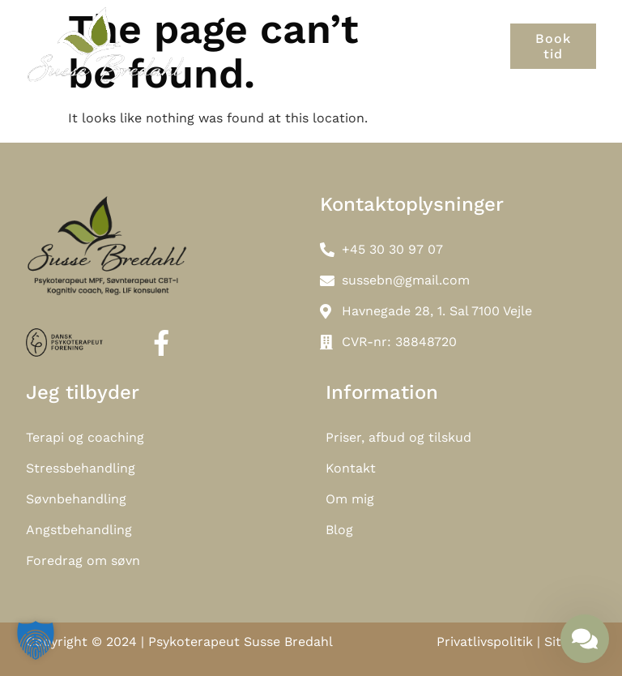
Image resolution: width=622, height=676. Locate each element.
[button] (502, 46)
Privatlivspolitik (485, 641)
